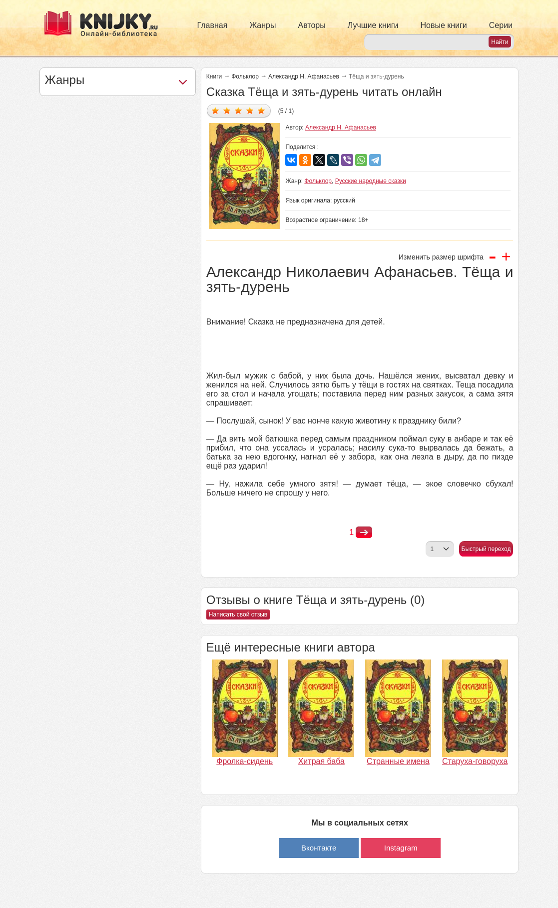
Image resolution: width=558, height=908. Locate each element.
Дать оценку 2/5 (227, 110)
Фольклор (245, 76)
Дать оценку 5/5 (261, 110)
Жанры (262, 25)
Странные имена (398, 761)
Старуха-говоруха (475, 761)
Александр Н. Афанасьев (303, 76)
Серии (501, 25)
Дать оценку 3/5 (238, 110)
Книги (214, 76)
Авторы (312, 25)
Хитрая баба (321, 761)
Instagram (401, 848)
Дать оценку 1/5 (215, 110)
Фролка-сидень (244, 761)
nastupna (364, 532)
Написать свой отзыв (238, 614)
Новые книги (443, 25)
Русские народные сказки (370, 181)
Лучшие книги (373, 25)
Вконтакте (318, 848)
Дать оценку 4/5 (250, 110)
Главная (212, 25)
